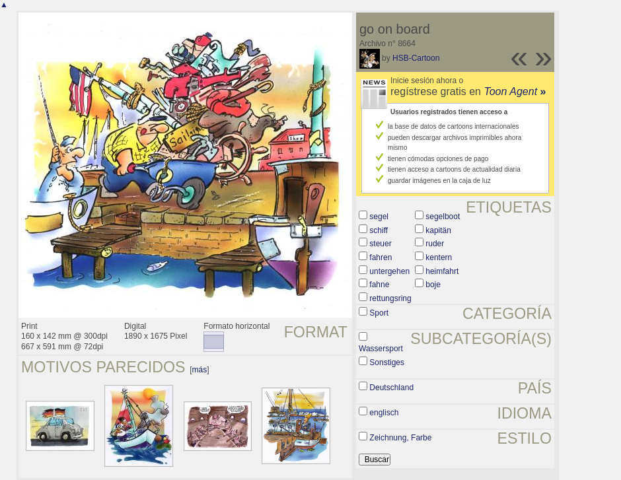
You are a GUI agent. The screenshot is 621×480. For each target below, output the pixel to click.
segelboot (442, 216)
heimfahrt (441, 271)
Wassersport (381, 348)
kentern (438, 257)
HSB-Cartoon (415, 58)
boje (433, 284)
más (199, 369)
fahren (380, 257)
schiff (378, 230)
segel (378, 216)
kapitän (438, 230)
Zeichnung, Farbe (400, 437)
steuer (380, 243)
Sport (378, 313)
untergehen (389, 271)
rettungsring (390, 298)
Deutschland (391, 387)
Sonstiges (386, 362)
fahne (379, 284)
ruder (434, 243)
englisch (383, 412)
